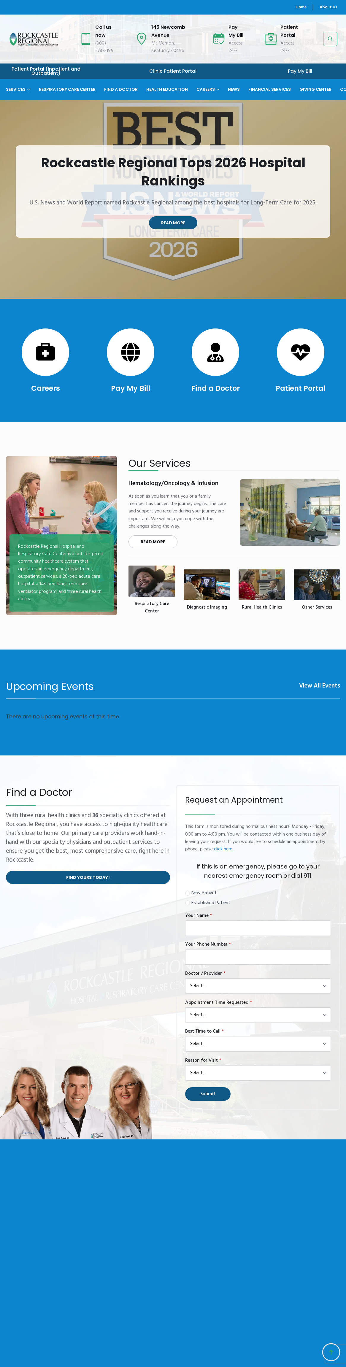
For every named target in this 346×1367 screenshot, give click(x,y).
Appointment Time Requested (218, 1002)
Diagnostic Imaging (207, 607)
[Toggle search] (330, 39)
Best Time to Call (204, 1031)
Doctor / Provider (205, 973)
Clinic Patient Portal (172, 71)
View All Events (319, 686)
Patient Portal (301, 388)
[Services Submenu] (28, 85)
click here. (223, 849)
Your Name (198, 915)
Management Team (135, 1356)
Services (16, 88)
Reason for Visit (203, 1060)
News (234, 88)
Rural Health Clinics (262, 607)
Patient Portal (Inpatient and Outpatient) (46, 71)
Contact (177, 1352)
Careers (205, 88)
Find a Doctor (215, 388)
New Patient (204, 893)
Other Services (317, 607)
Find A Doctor (121, 88)
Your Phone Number (208, 944)
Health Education (167, 88)
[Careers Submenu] (217, 85)
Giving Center (315, 88)
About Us (328, 7)
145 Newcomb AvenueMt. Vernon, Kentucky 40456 (280, 1345)
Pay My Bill (300, 71)
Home (301, 7)
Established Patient (210, 903)
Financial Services (269, 88)
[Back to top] (331, 1352)
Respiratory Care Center (67, 88)
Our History (180, 1341)
